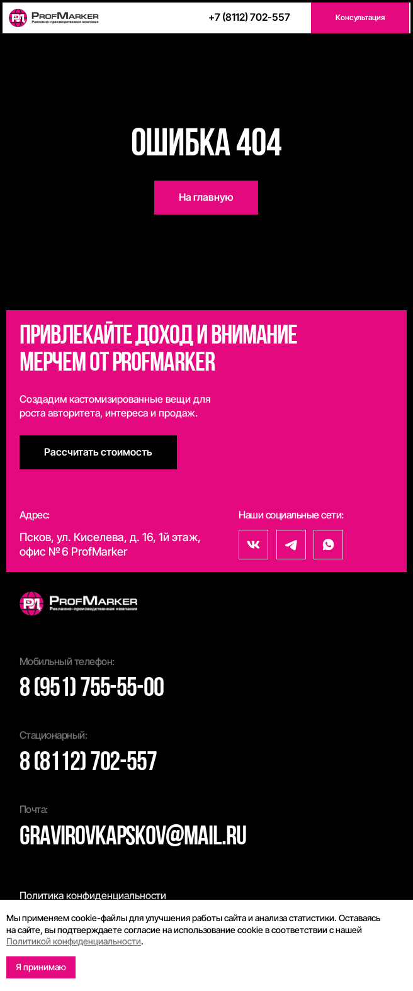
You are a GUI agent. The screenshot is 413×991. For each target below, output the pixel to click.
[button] (360, 18)
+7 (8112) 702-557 (249, 17)
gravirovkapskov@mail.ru (133, 837)
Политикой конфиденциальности (73, 941)
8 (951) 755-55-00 (92, 689)
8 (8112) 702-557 (88, 763)
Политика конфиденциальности (93, 895)
